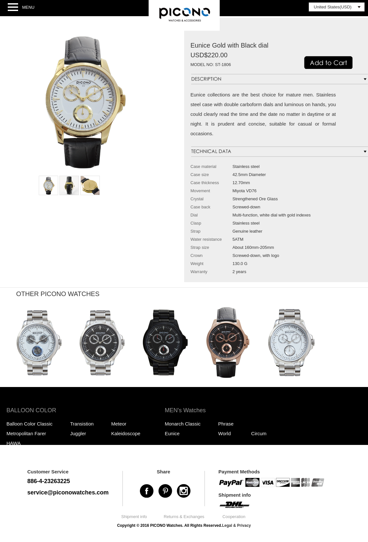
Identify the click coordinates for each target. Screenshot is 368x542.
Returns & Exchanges (184, 516)
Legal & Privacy (236, 525)
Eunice (172, 433)
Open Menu (13, 7)
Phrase (226, 423)
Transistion (82, 423)
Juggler (78, 433)
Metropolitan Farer (26, 433)
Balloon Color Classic (29, 423)
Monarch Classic (183, 423)
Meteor (118, 423)
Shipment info (134, 516)
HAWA (13, 443)
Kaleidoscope (125, 433)
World (224, 433)
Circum (259, 433)
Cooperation (234, 516)
